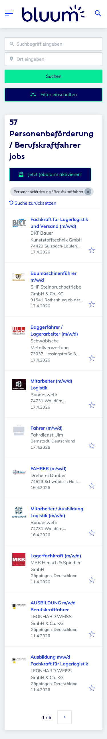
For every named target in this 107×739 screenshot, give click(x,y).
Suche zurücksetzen (32, 203)
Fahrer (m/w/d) (47, 428)
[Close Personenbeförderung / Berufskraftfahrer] (87, 191)
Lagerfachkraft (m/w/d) (56, 556)
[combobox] (53, 44)
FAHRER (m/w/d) (49, 468)
